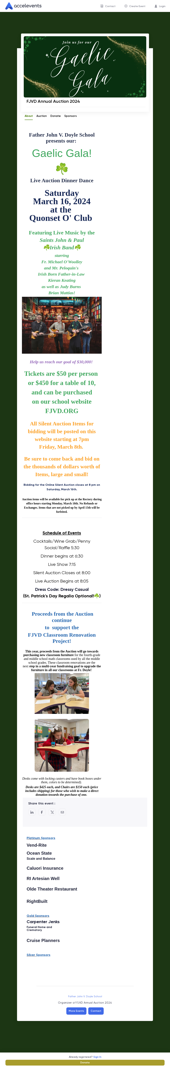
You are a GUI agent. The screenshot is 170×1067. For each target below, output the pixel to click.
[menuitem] (108, 6)
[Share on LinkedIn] (32, 812)
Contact (96, 1010)
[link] (22, 6)
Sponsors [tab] (70, 116)
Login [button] (162, 6)
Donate (85, 1062)
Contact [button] (110, 6)
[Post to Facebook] (42, 812)
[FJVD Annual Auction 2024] (85, 101)
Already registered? (85, 1056)
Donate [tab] (55, 116)
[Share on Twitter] (52, 812)
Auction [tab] (41, 116)
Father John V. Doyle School (85, 996)
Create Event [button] (137, 6)
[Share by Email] (62, 812)
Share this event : (41, 803)
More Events (76, 1010)
